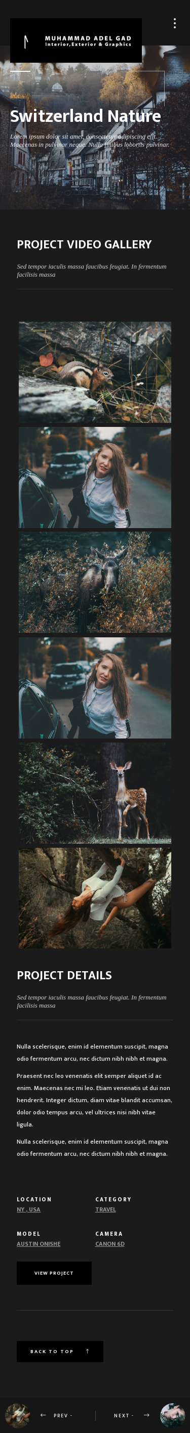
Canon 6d (110, 1244)
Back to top (60, 1352)
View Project (54, 1273)
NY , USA (29, 1209)
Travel (105, 1209)
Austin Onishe (38, 1244)
